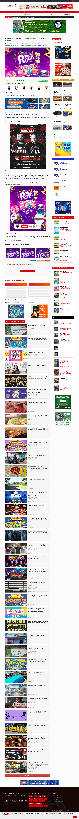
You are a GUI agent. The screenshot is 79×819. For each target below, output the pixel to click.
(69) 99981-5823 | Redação (57, 799)
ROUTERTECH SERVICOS (64, 163)
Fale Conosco (55, 795)
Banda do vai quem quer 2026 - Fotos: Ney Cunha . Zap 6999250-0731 (65, 388)
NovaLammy (62, 181)
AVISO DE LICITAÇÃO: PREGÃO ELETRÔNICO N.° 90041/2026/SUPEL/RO (65, 259)
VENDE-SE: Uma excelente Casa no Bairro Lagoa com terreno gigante (66, 303)
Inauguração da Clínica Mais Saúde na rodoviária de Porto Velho (65, 381)
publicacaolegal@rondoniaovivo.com (59, 808)
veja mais (70, 79)
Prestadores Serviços (56, 88)
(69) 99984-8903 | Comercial (58, 801)
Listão (30, 801)
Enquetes (52, 14)
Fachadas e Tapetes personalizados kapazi (57, 92)
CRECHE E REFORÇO (67, 133)
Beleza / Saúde (56, 102)
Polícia (35, 796)
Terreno (65, 90)
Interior (44, 796)
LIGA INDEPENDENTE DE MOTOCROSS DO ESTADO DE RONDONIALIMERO (65, 245)
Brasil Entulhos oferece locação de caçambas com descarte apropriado (66, 274)
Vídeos (47, 14)
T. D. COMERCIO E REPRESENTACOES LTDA (26, 17)
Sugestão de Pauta (33, 260)
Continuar (75, 816)
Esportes (31, 798)
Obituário (57, 14)
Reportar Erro (48, 260)
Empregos (19, 14)
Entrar (13, 1)
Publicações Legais (26, 14)
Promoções (35, 801)
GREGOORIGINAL (32, 302)
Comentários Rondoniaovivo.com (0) (18, 264)
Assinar (16, 1)
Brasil (28, 302)
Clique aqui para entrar (28, 271)
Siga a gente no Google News (39, 45)
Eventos (44, 14)
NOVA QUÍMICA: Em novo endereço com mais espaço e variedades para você (65, 296)
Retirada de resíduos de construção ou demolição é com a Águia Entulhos (65, 310)
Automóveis (66, 102)
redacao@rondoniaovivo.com (58, 805)
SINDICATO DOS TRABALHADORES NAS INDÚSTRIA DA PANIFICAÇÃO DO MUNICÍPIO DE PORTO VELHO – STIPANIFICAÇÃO (65, 231)
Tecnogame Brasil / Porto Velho (66, 354)
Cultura (35, 798)
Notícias (7, 14)
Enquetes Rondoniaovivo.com (14, 280)
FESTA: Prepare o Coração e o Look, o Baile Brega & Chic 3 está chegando (65, 288)
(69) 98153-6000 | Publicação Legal (59, 803)
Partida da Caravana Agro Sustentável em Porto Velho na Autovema (65, 342)
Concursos (41, 798)
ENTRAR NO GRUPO (43, 80)
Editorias (64, 12)
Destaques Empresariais (36, 14)
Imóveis (65, 87)
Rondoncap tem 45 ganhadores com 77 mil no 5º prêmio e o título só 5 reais (66, 281)
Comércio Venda (67, 116)
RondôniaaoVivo (23, 302)
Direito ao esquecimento (41, 260)
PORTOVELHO (16, 302)
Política (39, 796)
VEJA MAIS (27, 775)
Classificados (13, 14)
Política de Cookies (7, 814)
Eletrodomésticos (57, 130)
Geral (65, 130)
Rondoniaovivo (10, 302)
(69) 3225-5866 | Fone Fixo (57, 797)
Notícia (37, 302)
